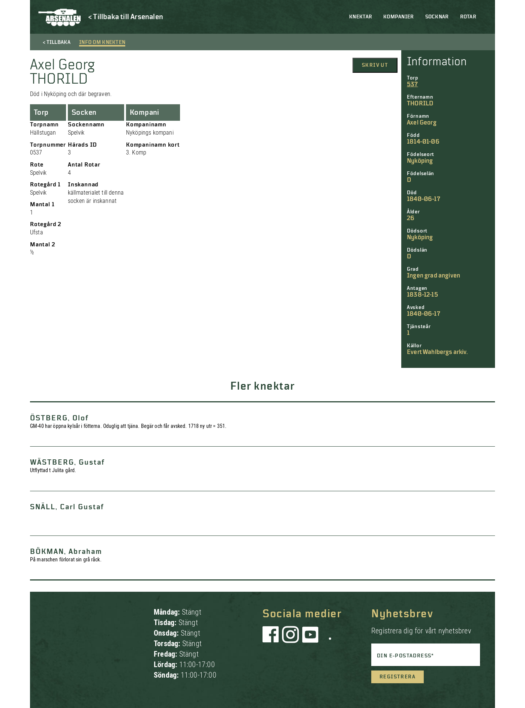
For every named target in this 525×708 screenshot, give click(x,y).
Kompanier (398, 17)
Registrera (398, 677)
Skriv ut (375, 65)
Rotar (468, 17)
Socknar (437, 17)
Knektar (360, 17)
